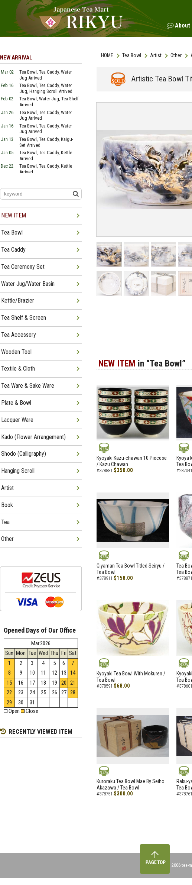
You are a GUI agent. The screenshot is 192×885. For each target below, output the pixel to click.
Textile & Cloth (18, 368)
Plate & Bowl (16, 402)
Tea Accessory (18, 334)
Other (176, 55)
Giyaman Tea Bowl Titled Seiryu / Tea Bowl (131, 569)
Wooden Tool (16, 351)
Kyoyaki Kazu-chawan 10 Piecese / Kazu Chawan (132, 461)
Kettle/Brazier (17, 300)
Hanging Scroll (18, 470)
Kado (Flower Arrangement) (33, 436)
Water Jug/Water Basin (28, 283)
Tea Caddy (13, 249)
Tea (5, 522)
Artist (156, 55)
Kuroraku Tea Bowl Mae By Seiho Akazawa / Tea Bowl (131, 784)
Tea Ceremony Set (23, 266)
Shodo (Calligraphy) (23, 453)
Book (7, 504)
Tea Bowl (131, 55)
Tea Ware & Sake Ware (27, 385)
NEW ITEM (13, 215)
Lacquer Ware (17, 419)
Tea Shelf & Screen (23, 317)
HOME (107, 55)
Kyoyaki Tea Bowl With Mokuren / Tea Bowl (131, 677)
